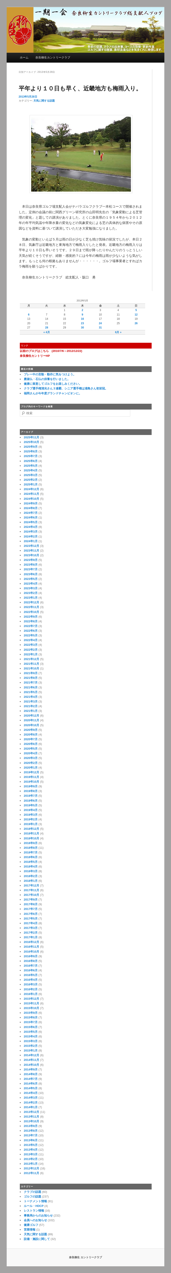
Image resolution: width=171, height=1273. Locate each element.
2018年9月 (31, 843)
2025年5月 (31, 465)
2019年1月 (31, 824)
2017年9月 (31, 899)
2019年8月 (31, 791)
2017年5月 (31, 918)
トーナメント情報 (35, 1201)
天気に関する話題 (44, 100)
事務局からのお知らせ (38, 1215)
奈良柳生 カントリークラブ (85, 1257)
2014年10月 (31, 1064)
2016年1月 (31, 994)
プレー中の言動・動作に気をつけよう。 (50, 374)
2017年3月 (31, 928)
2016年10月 (31, 951)
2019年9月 (31, 786)
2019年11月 (31, 777)
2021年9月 (31, 673)
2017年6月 (31, 914)
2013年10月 (31, 1121)
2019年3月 (31, 814)
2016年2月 (31, 989)
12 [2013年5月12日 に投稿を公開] (136, 314)
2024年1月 (31, 541)
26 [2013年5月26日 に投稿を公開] (136, 323)
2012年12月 (31, 1168)
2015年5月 (31, 1031)
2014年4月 (31, 1093)
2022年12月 (31, 602)
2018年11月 (31, 833)
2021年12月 (31, 659)
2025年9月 (31, 446)
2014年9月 (31, 1069)
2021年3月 (31, 701)
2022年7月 (31, 626)
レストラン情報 (34, 1210)
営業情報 (29, 1229)
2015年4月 (31, 1036)
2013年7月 (31, 1135)
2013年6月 (31, 1140)
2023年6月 (31, 574)
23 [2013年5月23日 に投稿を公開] (82, 323)
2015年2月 (31, 1045)
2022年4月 (31, 640)
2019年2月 (31, 819)
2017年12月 (31, 885)
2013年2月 (31, 1159)
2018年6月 (31, 857)
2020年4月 (31, 753)
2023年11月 (31, 550)
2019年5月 (31, 805)
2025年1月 (31, 484)
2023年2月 (31, 593)
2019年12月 (31, 772)
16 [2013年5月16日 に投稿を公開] (82, 318)
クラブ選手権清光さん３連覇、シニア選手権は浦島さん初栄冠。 (66, 388)
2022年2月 (31, 649)
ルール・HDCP (34, 1206)
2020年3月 (31, 758)
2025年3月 (31, 475)
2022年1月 (31, 654)
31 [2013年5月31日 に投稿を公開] (100, 327)
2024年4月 (31, 527)
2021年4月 (31, 696)
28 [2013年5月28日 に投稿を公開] (46, 327)
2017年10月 (31, 895)
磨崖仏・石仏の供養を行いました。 (47, 379)
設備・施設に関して (37, 1239)
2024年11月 (31, 493)
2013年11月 (31, 1116)
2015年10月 (31, 1008)
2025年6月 (31, 461)
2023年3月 (31, 588)
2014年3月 (31, 1097)
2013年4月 (31, 1149)
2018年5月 (31, 861)
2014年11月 (31, 1060)
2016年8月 (31, 961)
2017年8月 (31, 904)
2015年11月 (31, 1003)
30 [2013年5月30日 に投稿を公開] (82, 327)
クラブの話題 (32, 1192)
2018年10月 (31, 838)
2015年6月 (31, 1027)
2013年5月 (31, 1145)
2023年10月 (31, 555)
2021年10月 (31, 668)
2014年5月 (31, 1088)
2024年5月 (31, 522)
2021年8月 (31, 677)
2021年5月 (31, 692)
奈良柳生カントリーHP (35, 355)
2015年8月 (31, 1017)
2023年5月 (31, 579)
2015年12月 (31, 998)
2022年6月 (31, 630)
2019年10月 (31, 781)
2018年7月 (31, 852)
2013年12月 (31, 1112)
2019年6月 (31, 800)
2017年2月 (31, 932)
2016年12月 (31, 942)
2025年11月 (31, 437)
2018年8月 (31, 847)
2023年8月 (31, 564)
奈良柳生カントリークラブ (52, 57)
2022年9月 (31, 616)
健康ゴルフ (31, 1225)
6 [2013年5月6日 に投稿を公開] (29, 314)
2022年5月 (31, 635)
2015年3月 (31, 1041)
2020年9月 (31, 730)
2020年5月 (31, 748)
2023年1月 (31, 597)
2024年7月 (31, 512)
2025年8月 (31, 451)
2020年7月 (31, 739)
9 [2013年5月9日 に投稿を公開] (82, 314)
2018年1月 (31, 880)
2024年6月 (31, 517)
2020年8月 (31, 734)
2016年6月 (31, 970)
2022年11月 (31, 607)
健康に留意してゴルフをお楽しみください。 (53, 383)
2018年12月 (31, 828)
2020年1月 (31, 767)
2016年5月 (31, 975)
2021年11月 (31, 663)
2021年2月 (31, 706)
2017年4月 (31, 923)
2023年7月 (31, 569)
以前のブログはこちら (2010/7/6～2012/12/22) (51, 351)
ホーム (24, 57)
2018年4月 (31, 866)
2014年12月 (31, 1055)
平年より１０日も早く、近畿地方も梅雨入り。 (80, 88)
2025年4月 (31, 470)
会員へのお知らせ (35, 1220)
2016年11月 (31, 946)
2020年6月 (31, 744)
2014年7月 (31, 1079)
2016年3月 (31, 984)
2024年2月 (31, 536)
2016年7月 (31, 965)
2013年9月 (31, 1126)
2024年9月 (31, 503)
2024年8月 (31, 508)
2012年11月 (31, 1173)
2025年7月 (31, 456)
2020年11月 (31, 720)
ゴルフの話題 (32, 1196)
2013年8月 (31, 1130)
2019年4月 (31, 810)
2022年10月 (31, 612)
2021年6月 (31, 687)
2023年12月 (31, 546)
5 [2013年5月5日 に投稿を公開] (136, 310)
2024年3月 (31, 531)
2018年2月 (31, 876)
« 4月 (46, 332)
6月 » (118, 332)
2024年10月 (31, 498)
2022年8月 (31, 621)
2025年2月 (31, 479)
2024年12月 (31, 489)
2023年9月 (31, 560)
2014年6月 (31, 1083)
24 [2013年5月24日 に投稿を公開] (100, 323)
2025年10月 (31, 442)
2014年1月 (31, 1107)
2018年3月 (31, 871)
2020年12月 (31, 715)
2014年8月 (31, 1074)
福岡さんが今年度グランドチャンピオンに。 (53, 393)
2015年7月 (31, 1022)
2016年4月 (31, 979)
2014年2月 (31, 1102)
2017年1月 (31, 937)
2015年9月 (31, 1012)
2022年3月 (31, 644)
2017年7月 (31, 909)
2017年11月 (31, 890)
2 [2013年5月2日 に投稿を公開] (82, 310)
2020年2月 (31, 763)
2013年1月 (31, 1163)
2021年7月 (31, 682)
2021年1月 (31, 711)
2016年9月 (31, 956)
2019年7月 (31, 795)
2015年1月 (31, 1050)
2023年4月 (31, 583)
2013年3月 (31, 1154)
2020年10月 (31, 725)
